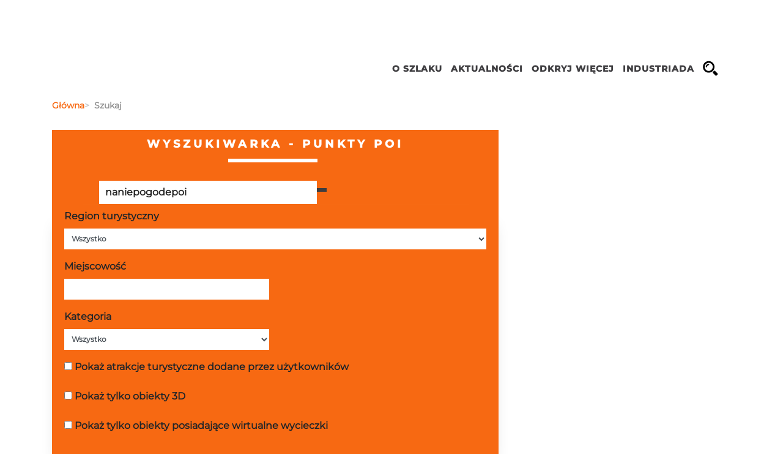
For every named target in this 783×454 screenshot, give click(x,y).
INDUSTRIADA (658, 69)
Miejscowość (95, 266)
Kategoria (87, 316)
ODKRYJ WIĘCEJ (573, 69)
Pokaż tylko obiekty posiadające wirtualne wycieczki (201, 425)
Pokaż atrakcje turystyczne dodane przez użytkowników (212, 367)
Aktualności (487, 69)
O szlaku (417, 69)
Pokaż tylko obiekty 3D (130, 396)
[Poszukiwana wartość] (208, 192)
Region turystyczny (111, 216)
